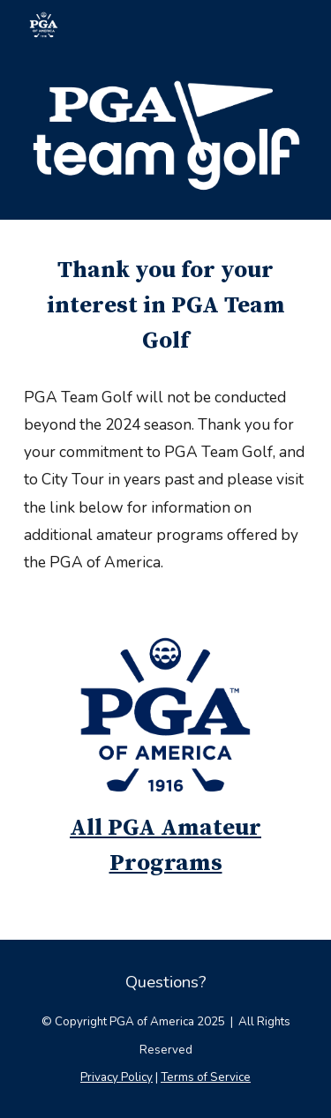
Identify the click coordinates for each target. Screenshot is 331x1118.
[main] (166, 306)
